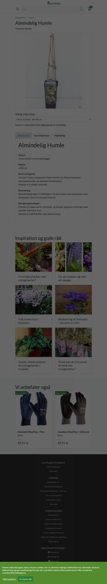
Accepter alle (25, 579)
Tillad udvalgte (9, 579)
